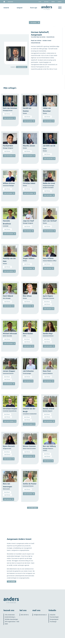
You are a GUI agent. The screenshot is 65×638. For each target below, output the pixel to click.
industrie (6, 8)
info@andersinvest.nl (40, 615)
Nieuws (53, 1)
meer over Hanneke (8, 233)
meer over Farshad (8, 155)
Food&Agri (53, 621)
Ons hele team (32, 507)
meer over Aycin (47, 308)
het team (46, 1)
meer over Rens (7, 499)
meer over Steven (28, 456)
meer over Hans (47, 268)
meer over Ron (47, 460)
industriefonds (21, 67)
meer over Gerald (28, 121)
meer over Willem (8, 193)
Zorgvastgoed (54, 619)
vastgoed (19, 8)
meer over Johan (48, 121)
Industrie (52, 615)
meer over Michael (8, 343)
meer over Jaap (27, 230)
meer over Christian (28, 193)
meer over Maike (48, 195)
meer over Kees (47, 381)
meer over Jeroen (8, 383)
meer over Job (27, 381)
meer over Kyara (8, 458)
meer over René (27, 346)
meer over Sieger (28, 268)
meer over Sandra (48, 346)
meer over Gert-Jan (8, 118)
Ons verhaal (33, 22)
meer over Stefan (28, 493)
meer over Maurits (28, 155)
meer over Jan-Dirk (48, 158)
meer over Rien (27, 306)
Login (40, 1)
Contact (60, 1)
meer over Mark (7, 306)
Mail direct (7, 114)
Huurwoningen (54, 617)
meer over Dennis (48, 421)
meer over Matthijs (8, 271)
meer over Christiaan (9, 421)
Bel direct (47, 301)
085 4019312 (25, 615)
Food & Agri (33, 8)
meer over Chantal (28, 424)
